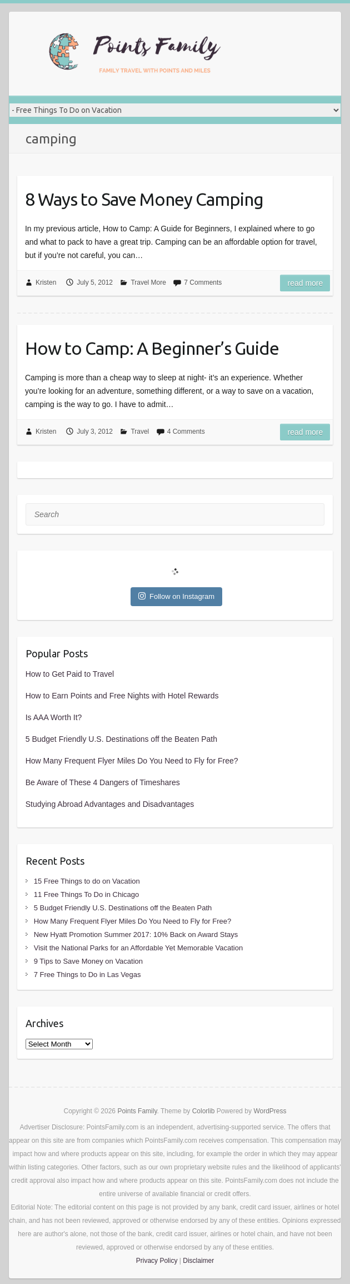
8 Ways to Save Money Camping (144, 199)
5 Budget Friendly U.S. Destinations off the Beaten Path (121, 739)
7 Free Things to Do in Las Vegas (87, 974)
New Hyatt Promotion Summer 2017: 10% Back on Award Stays (136, 934)
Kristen (46, 282)
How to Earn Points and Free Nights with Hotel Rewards (122, 695)
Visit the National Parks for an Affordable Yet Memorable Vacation (138, 948)
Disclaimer (198, 1261)
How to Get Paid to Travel (70, 674)
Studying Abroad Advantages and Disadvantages (110, 804)
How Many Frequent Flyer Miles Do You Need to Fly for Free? (132, 760)
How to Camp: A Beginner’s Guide (152, 348)
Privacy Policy (157, 1261)
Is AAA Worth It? (54, 717)
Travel (140, 431)
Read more (305, 283)
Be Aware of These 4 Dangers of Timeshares (103, 782)
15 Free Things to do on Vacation (87, 881)
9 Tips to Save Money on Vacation (88, 961)
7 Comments (203, 282)
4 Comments (186, 431)
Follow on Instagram (176, 596)
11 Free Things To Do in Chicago (86, 894)
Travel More (148, 282)
